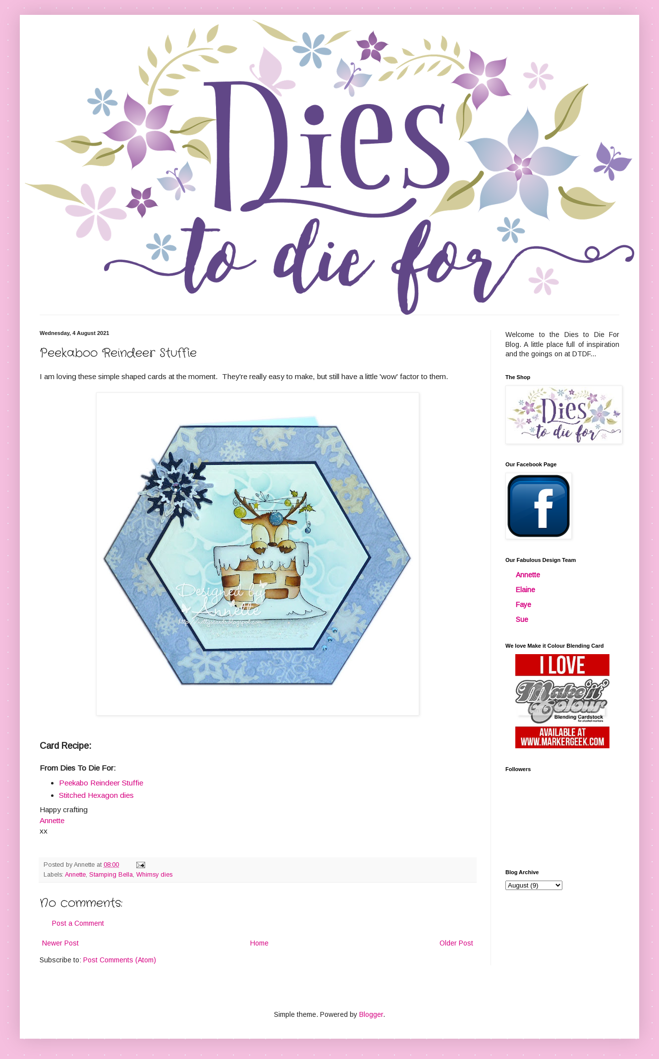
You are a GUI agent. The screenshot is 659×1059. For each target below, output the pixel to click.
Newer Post (60, 943)
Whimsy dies (154, 874)
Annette (75, 874)
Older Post (456, 943)
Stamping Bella (111, 874)
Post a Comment (78, 923)
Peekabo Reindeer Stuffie (101, 783)
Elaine (525, 590)
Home (259, 943)
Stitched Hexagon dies (96, 795)
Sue (522, 619)
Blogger (371, 1014)
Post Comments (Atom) (119, 960)
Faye (523, 605)
